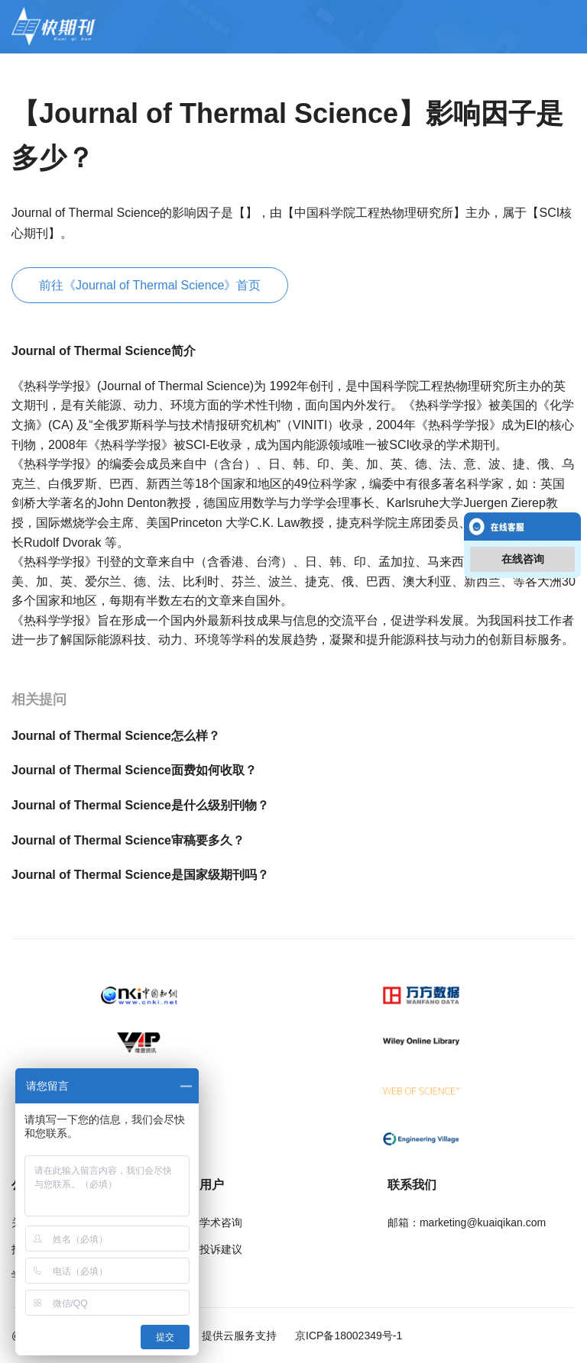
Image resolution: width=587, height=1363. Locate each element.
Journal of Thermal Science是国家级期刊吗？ (140, 874)
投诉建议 (220, 1249)
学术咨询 (220, 1222)
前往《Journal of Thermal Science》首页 (150, 285)
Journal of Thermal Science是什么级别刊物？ (140, 805)
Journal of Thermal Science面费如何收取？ (134, 770)
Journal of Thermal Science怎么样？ (115, 735)
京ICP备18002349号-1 (347, 1335)
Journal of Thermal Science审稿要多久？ (128, 840)
